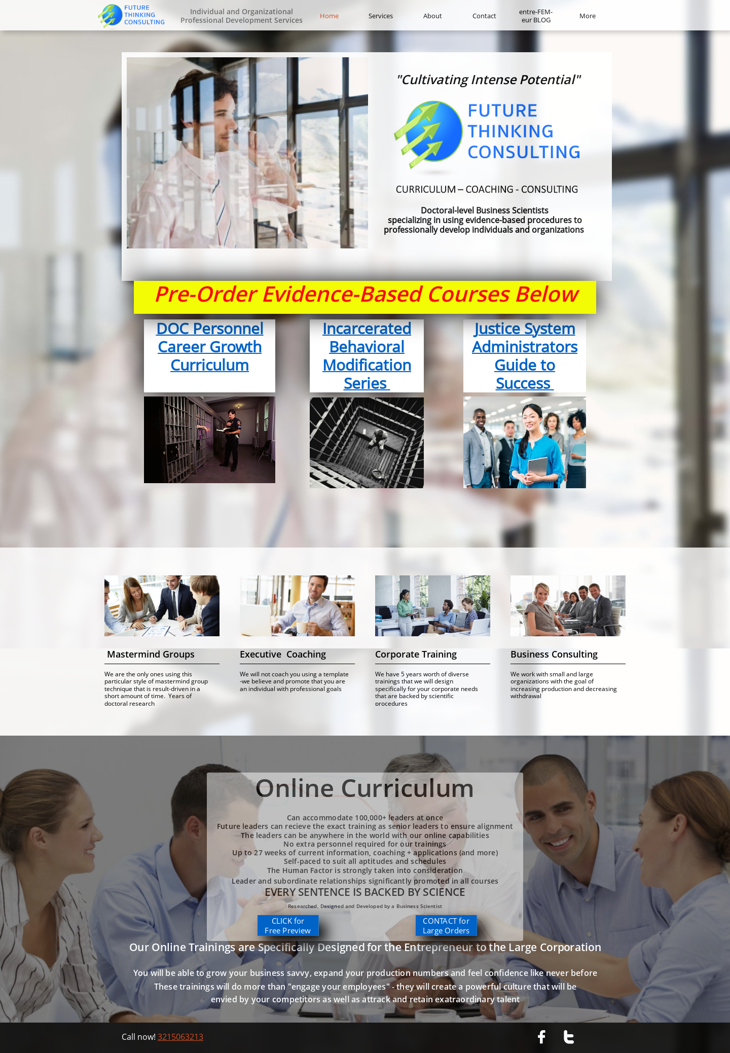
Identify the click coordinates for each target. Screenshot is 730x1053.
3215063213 (180, 1036)
